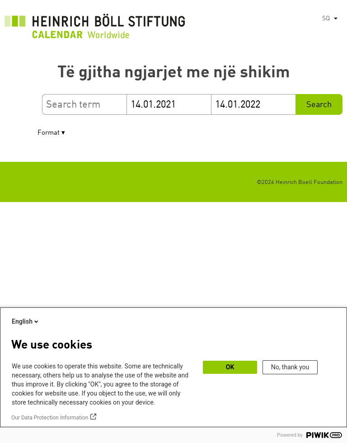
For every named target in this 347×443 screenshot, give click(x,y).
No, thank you (290, 367)
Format (49, 133)
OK (230, 367)
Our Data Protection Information (49, 418)
